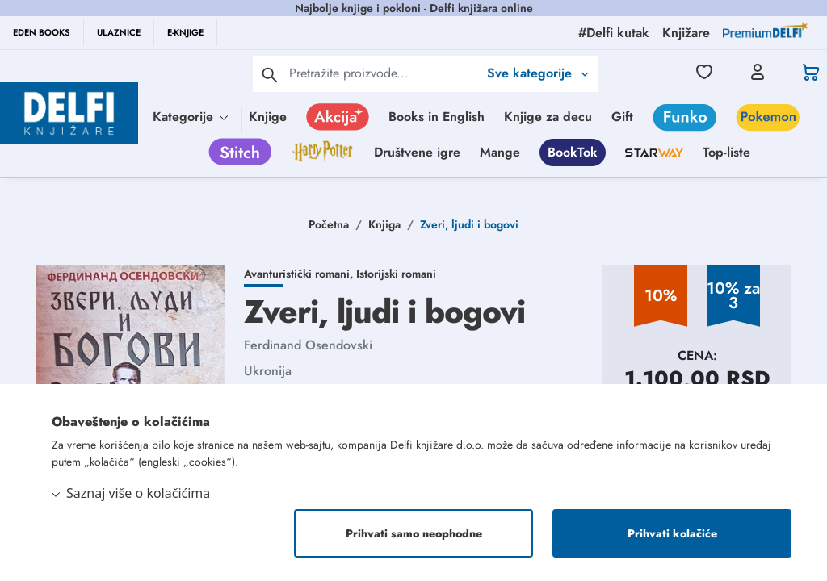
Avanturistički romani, (300, 273)
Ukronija (268, 371)
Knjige (268, 116)
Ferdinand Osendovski (308, 345)
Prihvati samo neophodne (414, 533)
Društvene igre (417, 152)
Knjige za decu (548, 116)
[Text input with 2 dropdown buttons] (383, 73)
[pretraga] (269, 74)
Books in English (436, 116)
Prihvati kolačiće (672, 533)
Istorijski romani (396, 273)
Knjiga (384, 224)
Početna (329, 224)
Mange (500, 152)
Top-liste (726, 152)
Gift (622, 116)
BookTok (573, 152)
